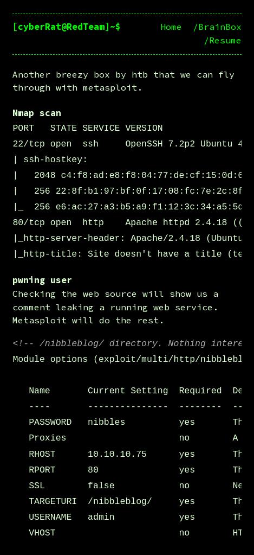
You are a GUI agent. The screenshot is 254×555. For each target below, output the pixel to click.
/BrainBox (217, 27)
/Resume (223, 40)
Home (171, 27)
